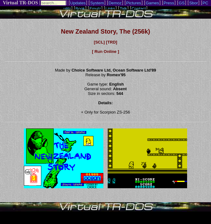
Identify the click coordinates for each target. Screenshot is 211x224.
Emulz (95, 8)
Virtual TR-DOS (20, 2)
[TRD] (111, 42)
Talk (123, 8)
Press (169, 3)
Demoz (115, 3)
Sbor (193, 3)
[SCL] (99, 42)
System (97, 3)
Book (80, 8)
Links (110, 8)
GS (182, 3)
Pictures (133, 3)
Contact (139, 8)
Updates (78, 3)
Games (152, 3)
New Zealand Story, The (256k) (105, 31)
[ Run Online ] (105, 51)
